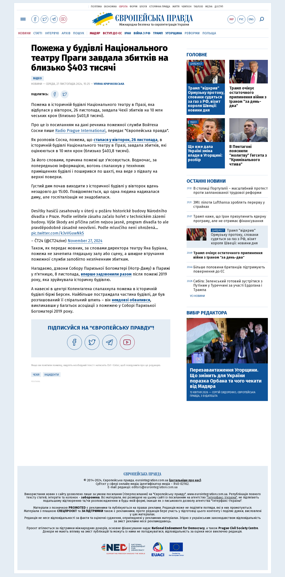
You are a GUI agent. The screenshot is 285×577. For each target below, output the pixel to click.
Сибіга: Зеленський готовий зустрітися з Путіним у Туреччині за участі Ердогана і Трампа (228, 285)
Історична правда (159, 6)
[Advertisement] (100, 414)
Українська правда (74, 6)
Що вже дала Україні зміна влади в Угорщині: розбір (205, 153)
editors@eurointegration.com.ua (154, 487)
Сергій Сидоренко (224, 392)
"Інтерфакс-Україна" (222, 497)
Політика (96, 6)
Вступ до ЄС (112, 33)
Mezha (208, 6)
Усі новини (197, 296)
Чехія (36, 374)
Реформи (192, 33)
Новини (24, 33)
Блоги (143, 6)
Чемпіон (186, 6)
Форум (133, 6)
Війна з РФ (142, 33)
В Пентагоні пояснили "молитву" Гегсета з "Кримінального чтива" (248, 156)
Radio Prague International (80, 130)
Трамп (158, 33)
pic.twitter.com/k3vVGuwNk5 (57, 233)
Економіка (110, 6)
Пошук (78, 33)
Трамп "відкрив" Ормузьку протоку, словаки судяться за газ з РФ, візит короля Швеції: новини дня (206, 99)
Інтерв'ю (52, 33)
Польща (209, 33)
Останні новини (206, 181)
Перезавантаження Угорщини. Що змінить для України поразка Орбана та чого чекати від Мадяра (226, 378)
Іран (127, 33)
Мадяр (95, 33)
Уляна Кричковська (109, 83)
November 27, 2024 (85, 240)
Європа (123, 6)
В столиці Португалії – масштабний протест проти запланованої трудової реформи (230, 190)
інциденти (52, 374)
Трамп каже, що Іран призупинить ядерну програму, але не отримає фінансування (229, 218)
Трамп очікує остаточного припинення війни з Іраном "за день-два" (248, 97)
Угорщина (173, 33)
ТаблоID (198, 6)
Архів (66, 33)
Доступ (219, 6)
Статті (37, 33)
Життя (175, 6)
